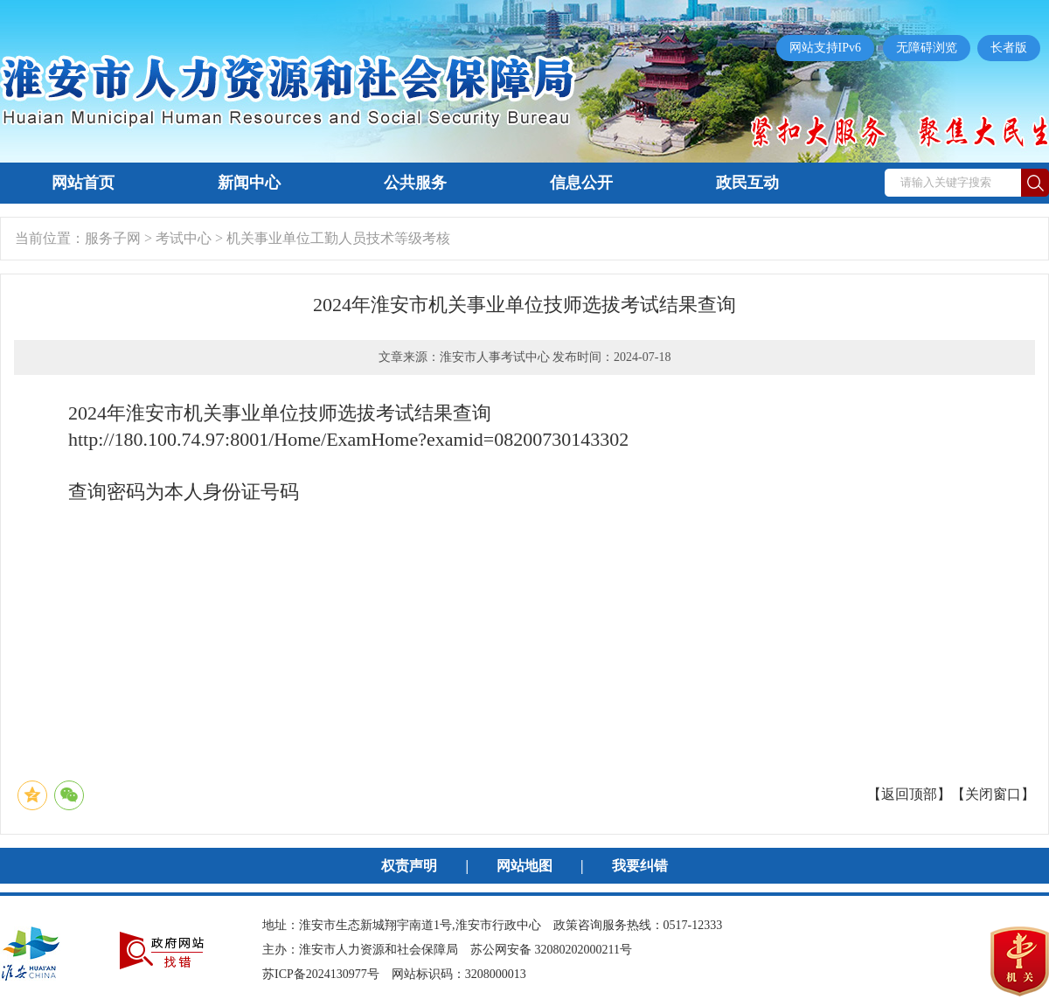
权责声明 (409, 865)
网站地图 (524, 865)
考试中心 (184, 238)
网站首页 (83, 182)
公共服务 (415, 182)
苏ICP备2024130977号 (320, 974)
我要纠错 (640, 865)
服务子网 (113, 238)
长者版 (1008, 47)
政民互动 (747, 182)
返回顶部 (909, 794)
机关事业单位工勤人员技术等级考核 (338, 238)
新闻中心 (249, 182)
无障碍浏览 (926, 47)
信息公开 (581, 182)
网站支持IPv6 (825, 47)
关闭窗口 (993, 794)
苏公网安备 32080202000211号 (551, 949)
